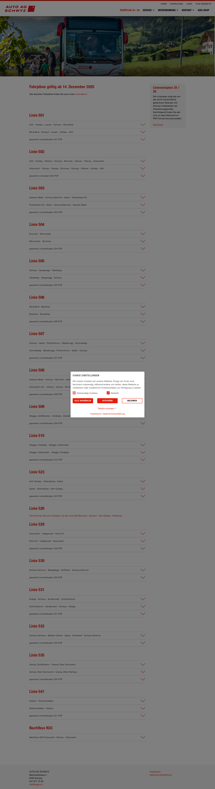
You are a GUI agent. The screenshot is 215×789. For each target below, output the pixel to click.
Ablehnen (132, 400)
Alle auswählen (83, 400)
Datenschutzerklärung (114, 413)
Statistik (113, 392)
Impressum (95, 413)
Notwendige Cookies (85, 392)
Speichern (107, 400)
